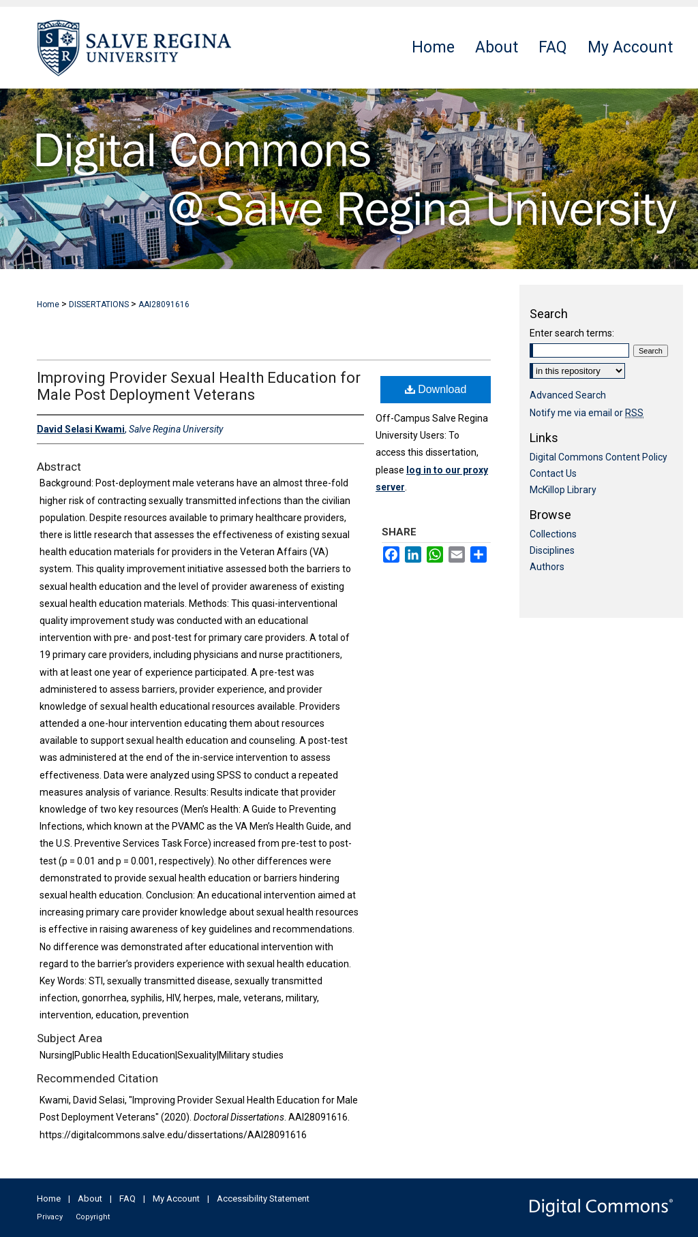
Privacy (50, 1216)
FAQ (127, 1198)
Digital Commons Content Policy (598, 457)
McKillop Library (563, 489)
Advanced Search (568, 395)
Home (48, 304)
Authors (547, 566)
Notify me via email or (586, 412)
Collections (553, 534)
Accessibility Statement (263, 1198)
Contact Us (553, 473)
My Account (176, 1198)
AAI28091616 (163, 304)
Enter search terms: (572, 333)
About (90, 1198)
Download (436, 389)
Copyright (93, 1216)
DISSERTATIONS (99, 304)
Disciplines (552, 550)
